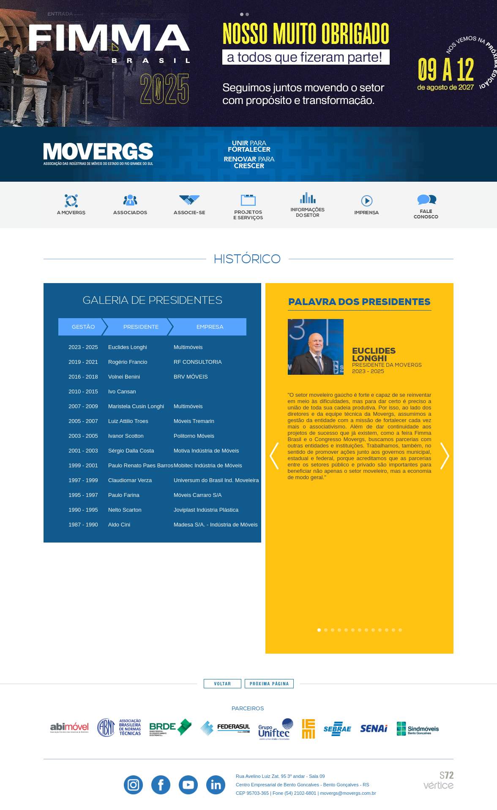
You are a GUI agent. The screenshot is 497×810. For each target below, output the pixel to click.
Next (442, 455)
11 (386, 630)
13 (400, 630)
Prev (276, 455)
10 (380, 630)
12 (393, 630)
